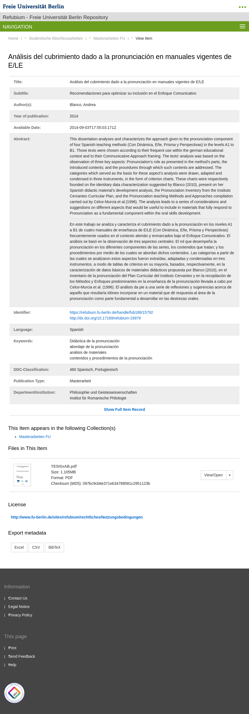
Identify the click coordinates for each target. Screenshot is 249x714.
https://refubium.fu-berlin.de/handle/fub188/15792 (111, 312)
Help (12, 665)
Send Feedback (21, 656)
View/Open (213, 475)
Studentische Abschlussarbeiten (56, 38)
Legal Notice (19, 606)
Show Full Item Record (124, 409)
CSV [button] (36, 547)
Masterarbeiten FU (109, 38)
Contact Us (17, 598)
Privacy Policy (20, 615)
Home (13, 38)
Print (12, 648)
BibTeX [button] (54, 547)
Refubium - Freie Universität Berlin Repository (55, 17)
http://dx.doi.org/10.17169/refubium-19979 (105, 318)
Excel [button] (19, 547)
